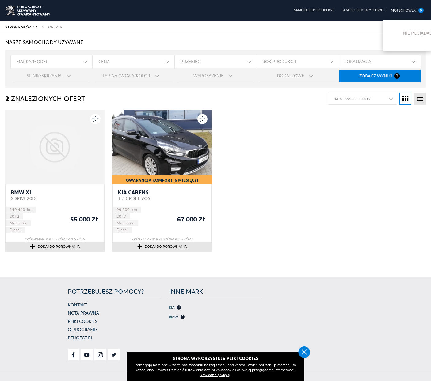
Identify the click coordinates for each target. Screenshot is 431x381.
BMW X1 (21, 192)
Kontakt (77, 304)
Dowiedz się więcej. (228, 374)
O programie (83, 329)
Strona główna (21, 27)
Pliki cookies (82, 321)
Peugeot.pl (80, 338)
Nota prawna (83, 313)
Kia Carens (133, 192)
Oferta (55, 27)
